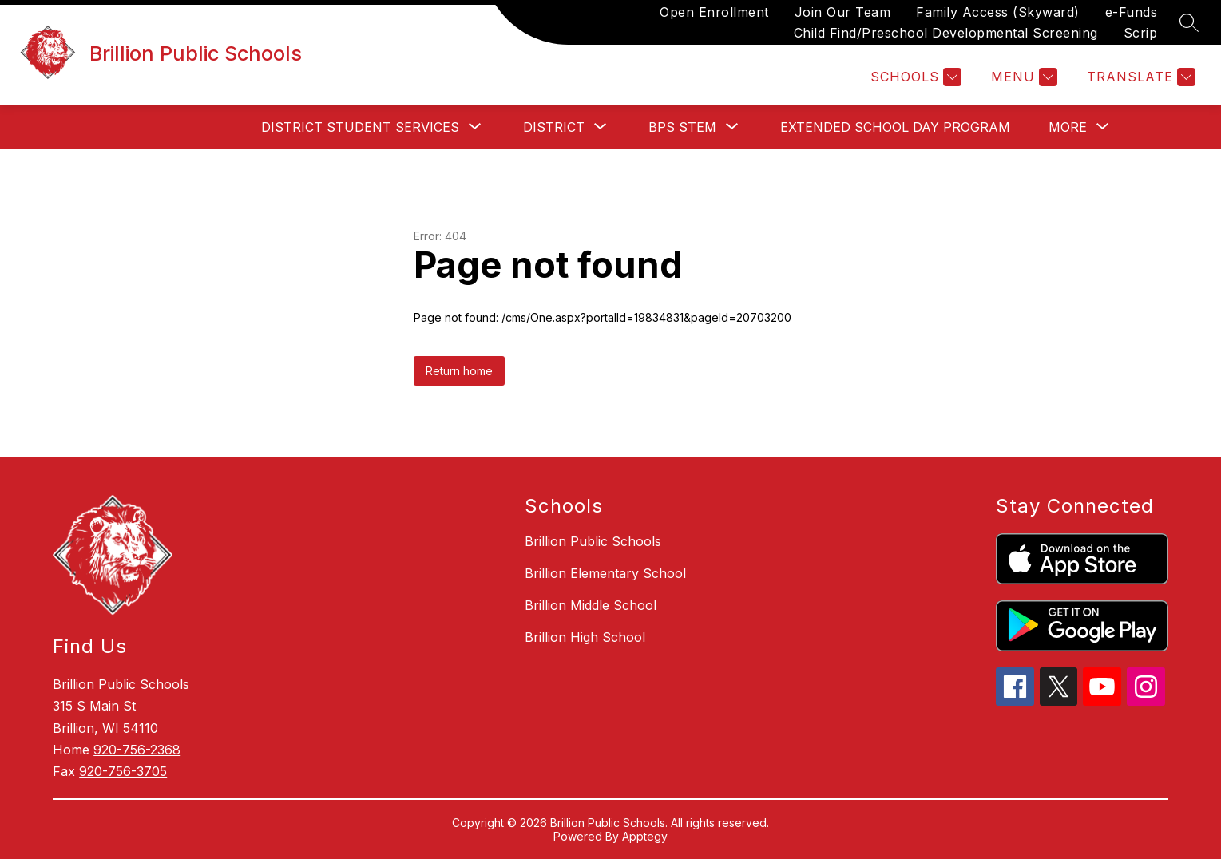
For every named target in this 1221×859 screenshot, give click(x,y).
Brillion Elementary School (605, 573)
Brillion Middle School (590, 605)
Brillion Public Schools (593, 541)
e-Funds (1131, 12)
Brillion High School (585, 637)
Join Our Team (843, 12)
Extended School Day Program (895, 127)
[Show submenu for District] (554, 127)
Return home (459, 371)
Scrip (1141, 33)
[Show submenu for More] (1068, 127)
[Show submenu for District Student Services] (360, 127)
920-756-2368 (136, 750)
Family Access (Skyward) (998, 12)
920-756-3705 (123, 771)
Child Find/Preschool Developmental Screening (946, 33)
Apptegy (645, 836)
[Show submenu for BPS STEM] (682, 127)
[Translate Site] (1139, 77)
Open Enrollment (714, 12)
